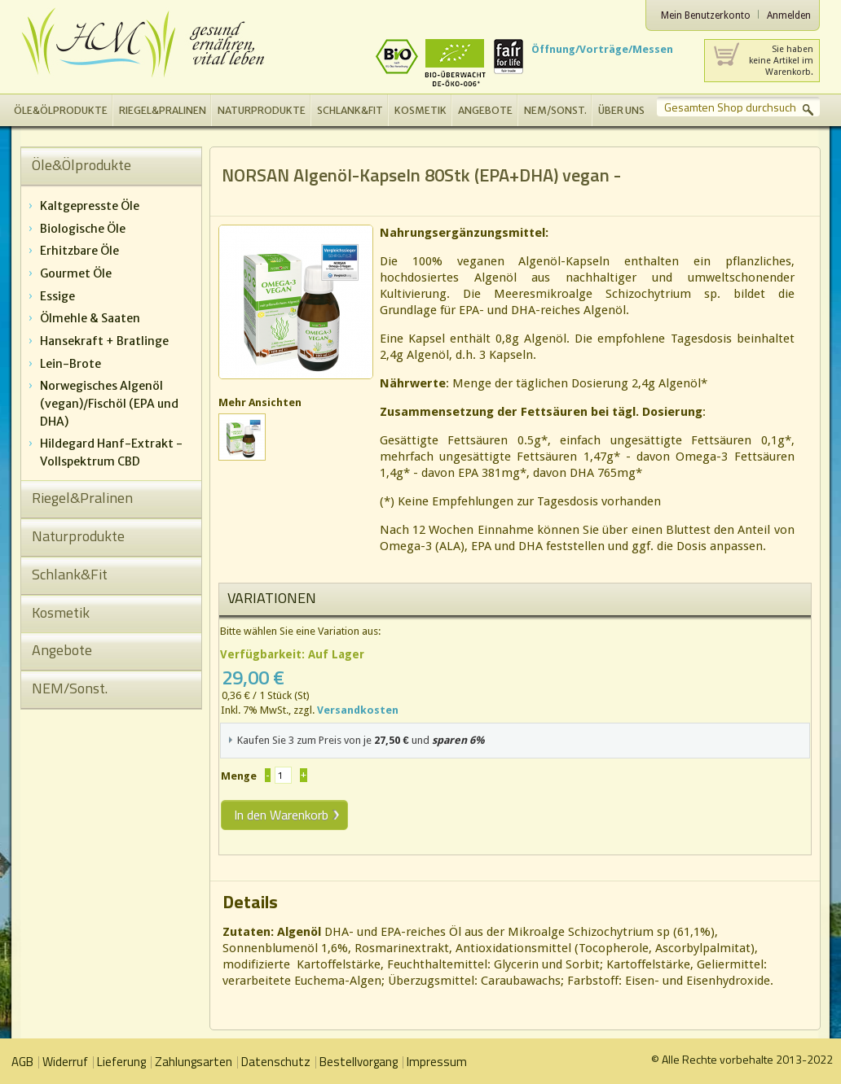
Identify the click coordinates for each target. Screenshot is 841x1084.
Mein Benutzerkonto (706, 15)
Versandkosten (357, 710)
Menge (239, 776)
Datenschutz (275, 1061)
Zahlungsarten (193, 1061)
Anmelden (789, 15)
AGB (22, 1061)
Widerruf (65, 1061)
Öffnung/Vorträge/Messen (602, 49)
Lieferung (121, 1061)
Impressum (437, 1061)
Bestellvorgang (358, 1061)
